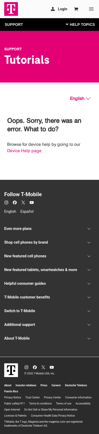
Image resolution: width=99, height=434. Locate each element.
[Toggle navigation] (79, 24)
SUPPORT (14, 24)
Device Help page (24, 150)
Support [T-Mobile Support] (13, 49)
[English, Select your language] (80, 98)
